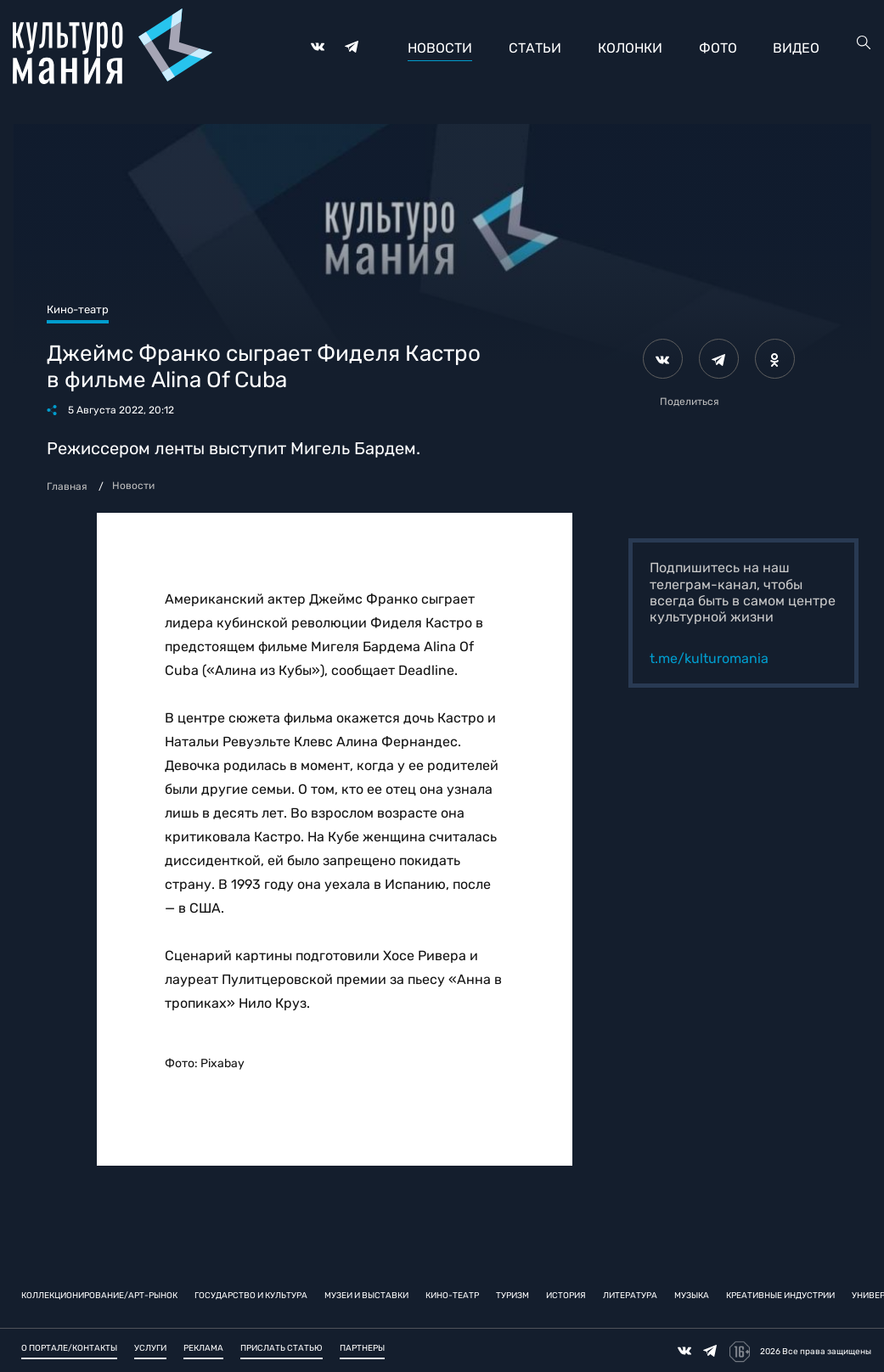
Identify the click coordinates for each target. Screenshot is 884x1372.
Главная (67, 486)
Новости (440, 48)
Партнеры (362, 1348)
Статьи (535, 48)
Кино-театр (452, 1295)
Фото (718, 48)
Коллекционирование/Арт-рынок (99, 1295)
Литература (630, 1295)
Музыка (691, 1295)
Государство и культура (250, 1295)
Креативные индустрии (780, 1295)
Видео (796, 48)
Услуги (150, 1348)
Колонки (630, 48)
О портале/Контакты (69, 1348)
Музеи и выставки (366, 1295)
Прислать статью (281, 1348)
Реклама (203, 1348)
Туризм (512, 1295)
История (566, 1295)
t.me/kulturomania (709, 658)
